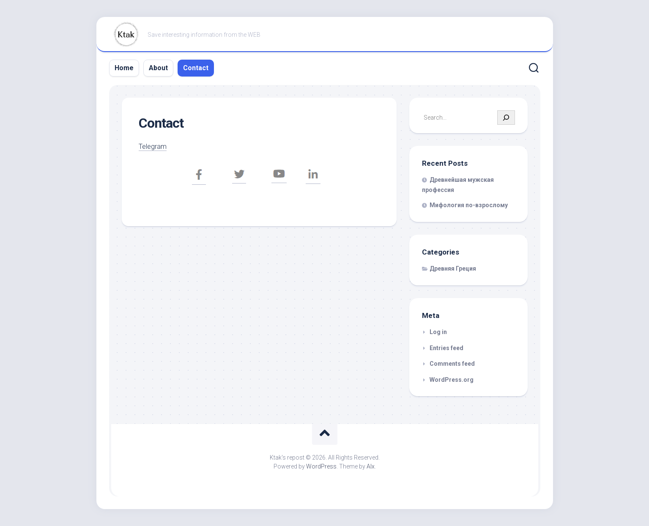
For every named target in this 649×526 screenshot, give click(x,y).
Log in (438, 332)
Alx (371, 466)
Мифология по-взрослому (469, 205)
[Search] (506, 117)
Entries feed (446, 348)
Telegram (153, 146)
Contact (195, 68)
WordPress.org (452, 379)
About (158, 68)
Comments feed (452, 363)
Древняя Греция (453, 268)
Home (124, 68)
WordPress (321, 466)
